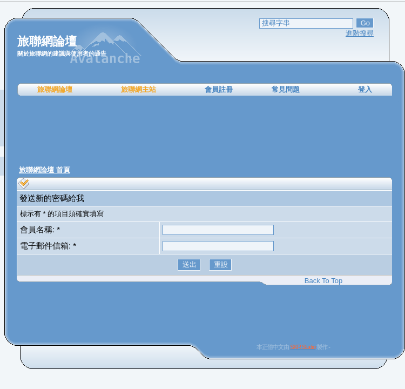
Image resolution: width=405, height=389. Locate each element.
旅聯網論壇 (54, 89)
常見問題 (286, 89)
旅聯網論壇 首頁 (44, 170)
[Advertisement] (204, 129)
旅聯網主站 (138, 89)
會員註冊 (219, 89)
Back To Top (323, 281)
